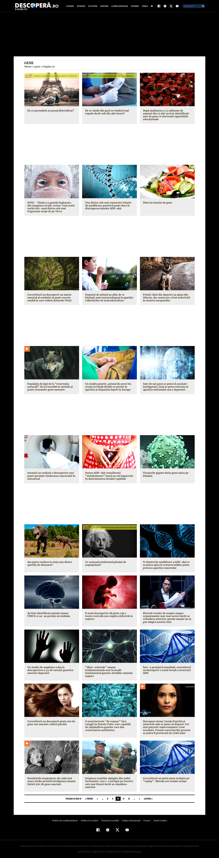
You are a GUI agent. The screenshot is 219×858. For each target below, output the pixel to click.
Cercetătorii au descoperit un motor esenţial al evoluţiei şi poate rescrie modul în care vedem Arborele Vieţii (48, 298)
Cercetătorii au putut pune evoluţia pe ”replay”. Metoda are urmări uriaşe (165, 778)
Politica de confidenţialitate (66, 818)
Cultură (92, 6)
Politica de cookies (90, 818)
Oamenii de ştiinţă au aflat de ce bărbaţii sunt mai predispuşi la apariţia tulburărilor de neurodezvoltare (109, 298)
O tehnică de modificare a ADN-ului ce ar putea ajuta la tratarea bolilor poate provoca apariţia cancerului (167, 565)
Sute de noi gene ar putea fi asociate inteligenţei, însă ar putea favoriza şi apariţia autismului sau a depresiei (164, 387)
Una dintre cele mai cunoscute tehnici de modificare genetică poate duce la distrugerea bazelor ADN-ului (109, 206)
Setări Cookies (158, 818)
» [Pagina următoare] (139, 796)
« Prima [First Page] (89, 796)
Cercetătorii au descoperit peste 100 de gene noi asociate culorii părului (50, 720)
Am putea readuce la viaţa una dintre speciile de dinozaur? (49, 564)
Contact (145, 818)
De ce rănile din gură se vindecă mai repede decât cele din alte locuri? (106, 113)
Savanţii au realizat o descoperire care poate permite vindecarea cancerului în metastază (50, 476)
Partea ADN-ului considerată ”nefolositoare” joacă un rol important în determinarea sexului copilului (108, 476)
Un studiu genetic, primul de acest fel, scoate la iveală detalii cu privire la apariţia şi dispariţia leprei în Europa (107, 387)
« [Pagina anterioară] (97, 796)
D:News (70, 6)
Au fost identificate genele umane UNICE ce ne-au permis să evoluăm (48, 615)
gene (37, 67)
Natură (104, 6)
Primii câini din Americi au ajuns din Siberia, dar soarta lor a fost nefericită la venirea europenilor (166, 298)
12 (129, 796)
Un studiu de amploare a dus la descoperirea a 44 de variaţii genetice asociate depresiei (49, 670)
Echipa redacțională (130, 818)
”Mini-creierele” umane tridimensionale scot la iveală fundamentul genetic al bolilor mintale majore (109, 670)
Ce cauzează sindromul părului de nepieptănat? (105, 564)
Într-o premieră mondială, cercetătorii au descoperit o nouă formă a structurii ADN (166, 670)
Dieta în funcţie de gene (157, 203)
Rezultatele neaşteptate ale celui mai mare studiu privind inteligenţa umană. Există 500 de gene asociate (50, 779)
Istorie (134, 6)
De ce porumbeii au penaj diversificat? (50, 111)
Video (144, 6)
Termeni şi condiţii (109, 818)
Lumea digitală (119, 6)
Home (27, 67)
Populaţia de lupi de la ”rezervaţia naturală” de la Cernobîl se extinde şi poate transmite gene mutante (49, 387)
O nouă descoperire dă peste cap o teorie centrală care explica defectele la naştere (109, 615)
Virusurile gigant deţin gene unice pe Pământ (165, 475)
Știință (81, 6)
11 (123, 796)
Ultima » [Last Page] (148, 796)
